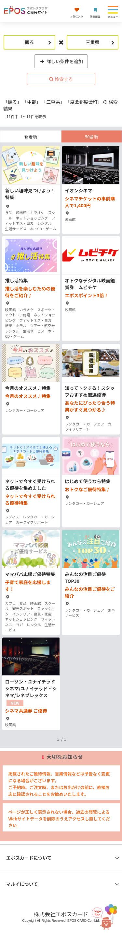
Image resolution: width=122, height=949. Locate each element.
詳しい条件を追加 (61, 61)
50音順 (91, 136)
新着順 (30, 136)
